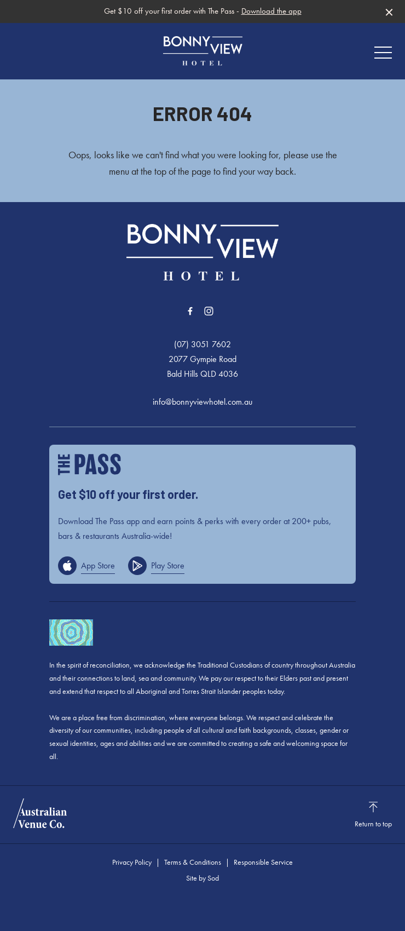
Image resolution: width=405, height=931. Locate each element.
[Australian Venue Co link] (40, 813)
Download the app (271, 10)
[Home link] (202, 51)
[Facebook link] (190, 311)
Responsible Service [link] (263, 862)
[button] (383, 55)
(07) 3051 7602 (202, 344)
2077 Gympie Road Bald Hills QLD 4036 (202, 366)
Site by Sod (202, 878)
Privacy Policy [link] (132, 862)
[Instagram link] (208, 311)
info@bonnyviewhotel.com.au (202, 401)
